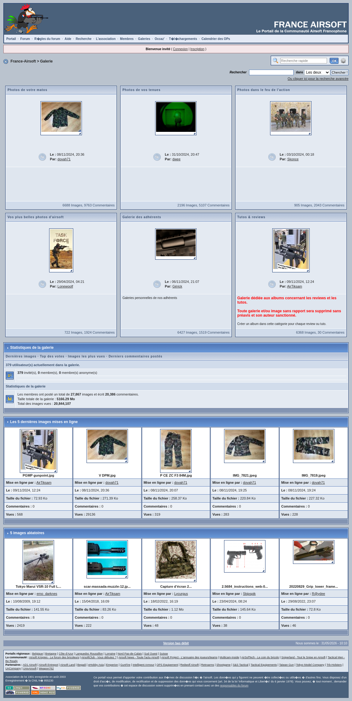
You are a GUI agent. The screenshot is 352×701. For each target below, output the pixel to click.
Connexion (180, 49)
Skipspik (249, 593)
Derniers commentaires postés (135, 356)
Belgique (37, 653)
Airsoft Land (67, 664)
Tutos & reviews (251, 217)
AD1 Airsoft (30, 664)
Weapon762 (46, 668)
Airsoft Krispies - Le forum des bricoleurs (54, 657)
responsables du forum (234, 685)
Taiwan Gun (286, 664)
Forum (25, 39)
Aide (68, 39)
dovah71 (63, 159)
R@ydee (318, 593)
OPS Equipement (167, 664)
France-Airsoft (23, 61)
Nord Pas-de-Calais (130, 653)
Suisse (163, 653)
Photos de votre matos (27, 90)
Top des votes (52, 356)
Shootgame (223, 664)
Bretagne (51, 653)
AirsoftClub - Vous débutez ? (99, 657)
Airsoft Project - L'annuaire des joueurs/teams (189, 657)
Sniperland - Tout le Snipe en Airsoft (303, 657)
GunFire (125, 664)
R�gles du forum (47, 39)
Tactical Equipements (264, 664)
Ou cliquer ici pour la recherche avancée (318, 78)
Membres (127, 39)
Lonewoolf (65, 286)
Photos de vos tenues (141, 90)
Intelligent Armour (143, 664)
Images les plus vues (86, 356)
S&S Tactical (240, 664)
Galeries (144, 39)
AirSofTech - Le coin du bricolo (260, 657)
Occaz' (159, 39)
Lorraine (110, 653)
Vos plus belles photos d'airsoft (35, 217)
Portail (11, 39)
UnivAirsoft (30, 668)
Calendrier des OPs (215, 39)
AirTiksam (294, 286)
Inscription (197, 49)
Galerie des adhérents (141, 217)
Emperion (112, 664)
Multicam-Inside (229, 657)
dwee (176, 159)
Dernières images (21, 356)
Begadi (81, 664)
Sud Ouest (150, 653)
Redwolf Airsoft (189, 664)
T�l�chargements (183, 39)
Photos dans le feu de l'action (263, 90)
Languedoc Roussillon (89, 653)
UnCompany (13, 668)
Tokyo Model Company (310, 664)
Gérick (177, 286)
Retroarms (207, 664)
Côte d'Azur (66, 653)
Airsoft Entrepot (48, 664)
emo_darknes (46, 593)
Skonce (293, 159)
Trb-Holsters (334, 664)
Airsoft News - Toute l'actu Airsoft (139, 657)
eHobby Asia (96, 664)
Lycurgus (181, 593)
